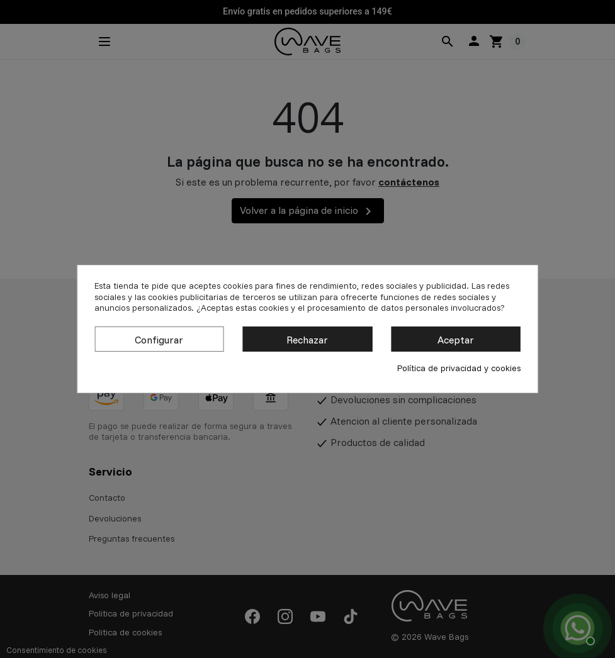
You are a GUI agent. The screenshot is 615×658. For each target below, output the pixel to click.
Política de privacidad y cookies (459, 368)
